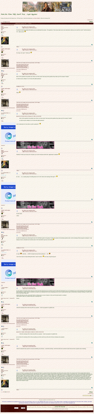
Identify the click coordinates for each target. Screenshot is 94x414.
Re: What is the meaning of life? (28, 26)
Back (60, 410)
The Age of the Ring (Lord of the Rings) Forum (8, 18)
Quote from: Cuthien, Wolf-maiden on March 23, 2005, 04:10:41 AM (30, 332)
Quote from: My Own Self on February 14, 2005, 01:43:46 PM (28, 116)
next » (92, 19)
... (2, 21)
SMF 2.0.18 (53, 405)
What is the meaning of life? (45, 18)
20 (4, 21)
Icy (33, 18)
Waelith (38, 18)
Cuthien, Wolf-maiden (5, 48)
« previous (89, 19)
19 (3, 21)
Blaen (2, 26)
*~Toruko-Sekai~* (4, 287)
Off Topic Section (20, 18)
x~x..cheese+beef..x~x (5, 113)
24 (9, 21)
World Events (26, 18)
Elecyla (35, 18)
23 (8, 21)
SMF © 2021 (59, 405)
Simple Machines (65, 405)
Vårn (2, 73)
